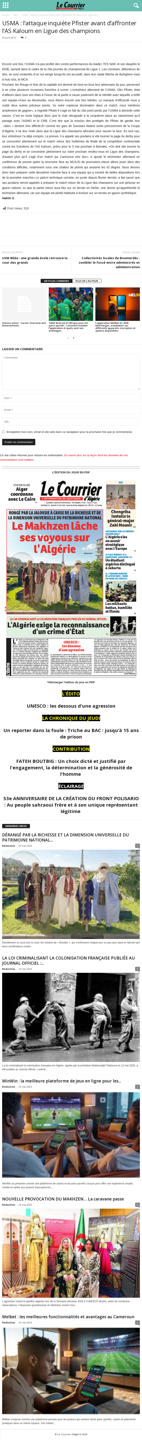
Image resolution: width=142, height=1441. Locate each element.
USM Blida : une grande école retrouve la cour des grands (34, 260)
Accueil (5, 14)
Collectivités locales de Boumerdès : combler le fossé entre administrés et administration (109, 262)
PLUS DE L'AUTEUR (86, 281)
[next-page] (73, 338)
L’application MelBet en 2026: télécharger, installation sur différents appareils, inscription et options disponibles (115, 326)
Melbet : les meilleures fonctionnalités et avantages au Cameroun (68, 1317)
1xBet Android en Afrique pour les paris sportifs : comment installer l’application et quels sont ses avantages (68, 326)
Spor (15, 14)
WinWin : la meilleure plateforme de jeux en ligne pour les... (61, 1081)
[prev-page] (68, 338)
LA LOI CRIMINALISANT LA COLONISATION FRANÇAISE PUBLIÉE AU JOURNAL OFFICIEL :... (68, 960)
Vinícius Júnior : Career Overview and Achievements (24, 324)
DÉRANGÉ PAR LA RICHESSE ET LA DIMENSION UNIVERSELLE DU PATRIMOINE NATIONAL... (65, 837)
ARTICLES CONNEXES (56, 281)
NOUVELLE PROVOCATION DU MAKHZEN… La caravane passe (63, 1199)
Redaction (8, 845)
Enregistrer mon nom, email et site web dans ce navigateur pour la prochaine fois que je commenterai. (69, 431)
